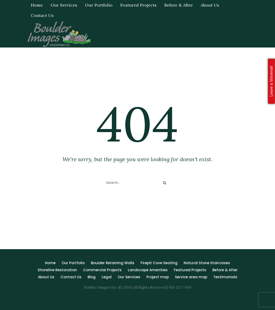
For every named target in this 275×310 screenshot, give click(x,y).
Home (50, 262)
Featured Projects (190, 269)
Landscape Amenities (148, 269)
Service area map (191, 277)
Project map (157, 277)
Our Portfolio (73, 262)
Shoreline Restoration (57, 269)
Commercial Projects (102, 269)
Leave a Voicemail (271, 81)
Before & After (225, 269)
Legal (107, 277)
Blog (92, 277)
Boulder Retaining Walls (112, 262)
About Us (46, 277)
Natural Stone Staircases (207, 262)
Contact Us (71, 277)
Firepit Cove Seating (159, 262)
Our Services (129, 277)
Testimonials (225, 277)
